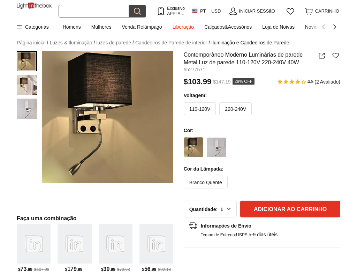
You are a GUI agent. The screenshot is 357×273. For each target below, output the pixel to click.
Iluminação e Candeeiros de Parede (250, 42)
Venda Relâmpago (142, 27)
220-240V (235, 109)
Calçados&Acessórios (228, 27)
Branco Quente (205, 182)
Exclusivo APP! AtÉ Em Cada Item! (176, 11)
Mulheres (101, 27)
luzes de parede (115, 42)
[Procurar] (94, 11)
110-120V (200, 109)
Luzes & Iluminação (72, 42)
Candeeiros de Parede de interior (172, 42)
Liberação (183, 27)
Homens (72, 27)
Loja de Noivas (278, 27)
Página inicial (32, 42)
